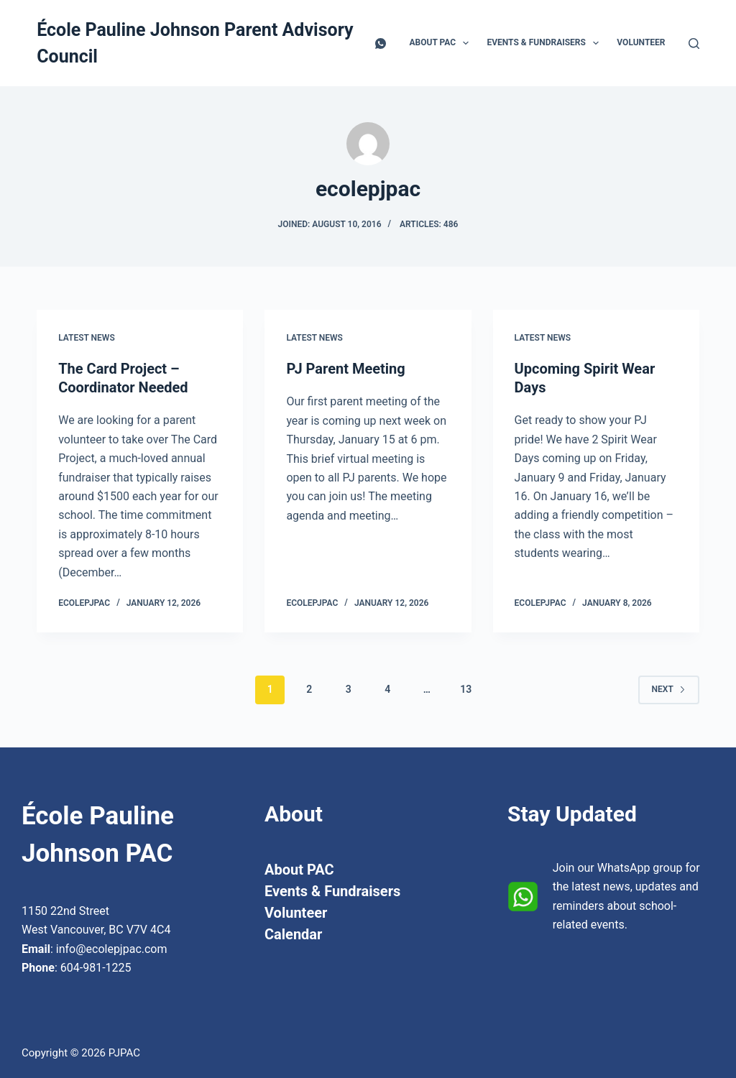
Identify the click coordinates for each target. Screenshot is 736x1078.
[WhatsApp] (380, 43)
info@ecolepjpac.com (111, 949)
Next (669, 689)
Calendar (293, 934)
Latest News (86, 338)
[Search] (694, 43)
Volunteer (641, 42)
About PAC (442, 43)
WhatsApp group (640, 868)
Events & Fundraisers (545, 43)
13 (466, 689)
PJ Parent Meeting (345, 368)
